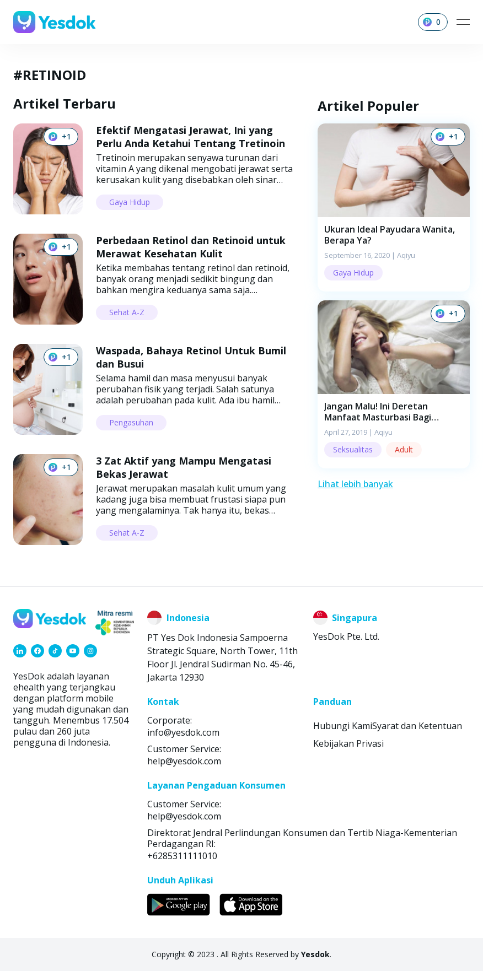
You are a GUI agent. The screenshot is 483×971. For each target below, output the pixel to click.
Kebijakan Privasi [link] (348, 743)
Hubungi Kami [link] (342, 726)
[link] (19, 650)
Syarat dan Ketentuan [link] (417, 726)
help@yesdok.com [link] (184, 761)
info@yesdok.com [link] (183, 732)
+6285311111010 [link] (182, 856)
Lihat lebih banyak (355, 484)
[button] (394, 207)
